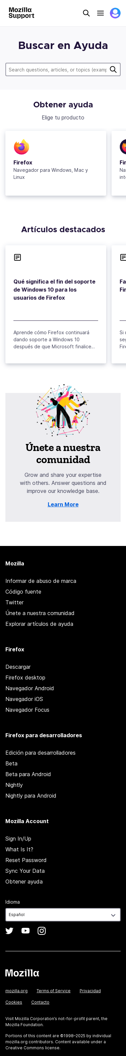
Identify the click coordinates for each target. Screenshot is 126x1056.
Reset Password (26, 860)
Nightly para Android (30, 795)
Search (86, 13)
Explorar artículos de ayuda (39, 623)
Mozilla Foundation (24, 1024)
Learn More (63, 504)
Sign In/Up (18, 838)
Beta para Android (28, 774)
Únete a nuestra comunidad (40, 613)
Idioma (12, 902)
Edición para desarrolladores (40, 752)
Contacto (40, 1002)
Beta (11, 763)
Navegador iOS (24, 699)
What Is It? (19, 849)
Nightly (14, 785)
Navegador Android (29, 688)
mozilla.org (16, 990)
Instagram (42, 931)
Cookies (13, 1002)
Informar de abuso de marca (40, 580)
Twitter (14, 602)
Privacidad (90, 990)
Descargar (18, 666)
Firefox (22, 162)
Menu (100, 13)
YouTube (26, 931)
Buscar (113, 69)
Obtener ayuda (24, 881)
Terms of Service (54, 990)
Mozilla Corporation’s (36, 1018)
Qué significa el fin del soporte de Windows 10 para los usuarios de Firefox (54, 289)
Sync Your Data (25, 870)
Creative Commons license (32, 1047)
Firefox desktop (25, 677)
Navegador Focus (27, 709)
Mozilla (22, 972)
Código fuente (23, 591)
